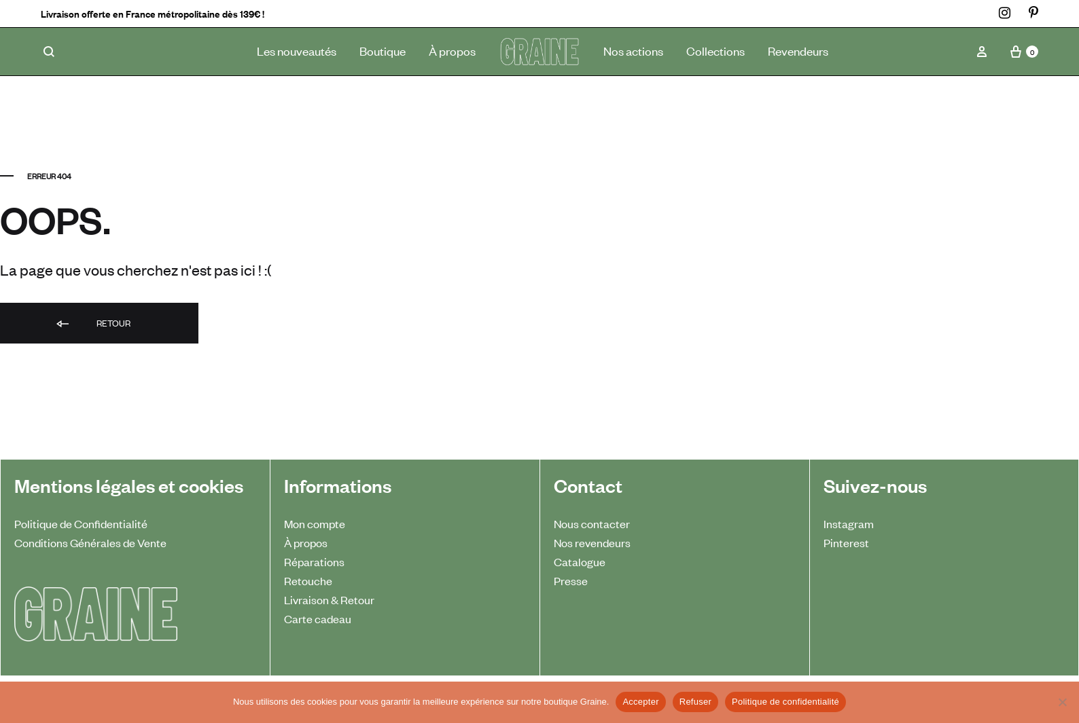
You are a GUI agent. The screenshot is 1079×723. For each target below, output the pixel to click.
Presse (571, 580)
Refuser (695, 702)
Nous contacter (592, 523)
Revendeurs (798, 50)
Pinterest (846, 542)
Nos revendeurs (592, 542)
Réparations (314, 561)
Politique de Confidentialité (80, 523)
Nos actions (633, 50)
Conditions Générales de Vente (90, 542)
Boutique (382, 50)
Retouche (308, 580)
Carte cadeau (317, 618)
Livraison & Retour (329, 599)
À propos (452, 50)
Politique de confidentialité (785, 702)
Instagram (849, 523)
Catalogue (579, 561)
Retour (92, 324)
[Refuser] (1062, 702)
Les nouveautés (296, 50)
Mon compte (314, 523)
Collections (715, 50)
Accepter (640, 702)
